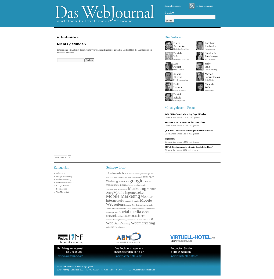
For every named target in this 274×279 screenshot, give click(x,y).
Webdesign (126, 224)
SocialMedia (212, 77)
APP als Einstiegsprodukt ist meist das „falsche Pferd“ (189, 147)
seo (116, 212)
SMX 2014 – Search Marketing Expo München (186, 114)
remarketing (126, 208)
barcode (144, 174)
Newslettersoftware (139, 205)
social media (130, 211)
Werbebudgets (120, 227)
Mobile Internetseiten (129, 192)
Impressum (176, 6)
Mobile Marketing (123, 196)
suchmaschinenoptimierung (116, 220)
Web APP (114, 223)
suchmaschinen (135, 215)
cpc (148, 174)
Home (167, 6)
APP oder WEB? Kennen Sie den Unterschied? (186, 122)
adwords (115, 173)
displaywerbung (121, 177)
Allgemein (60, 173)
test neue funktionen (134, 220)
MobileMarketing (63, 179)
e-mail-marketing (134, 177)
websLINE (110, 227)
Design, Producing (179, 87)
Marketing (137, 188)
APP (125, 173)
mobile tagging (133, 201)
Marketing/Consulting (181, 46)
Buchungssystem (179, 97)
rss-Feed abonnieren (204, 6)
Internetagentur (111, 189)
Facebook (123, 181)
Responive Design (139, 208)
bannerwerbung (134, 174)
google (136, 180)
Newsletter (128, 205)
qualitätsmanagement (114, 208)
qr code (150, 205)
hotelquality (141, 185)
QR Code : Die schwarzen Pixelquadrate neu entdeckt (189, 130)
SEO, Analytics (178, 66)
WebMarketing (211, 46)
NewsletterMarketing (180, 77)
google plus (118, 184)
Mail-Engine (122, 189)
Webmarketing (143, 223)
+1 (108, 173)
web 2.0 (148, 219)
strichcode (121, 216)
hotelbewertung (131, 185)
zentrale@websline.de (145, 270)
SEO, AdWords (211, 56)
